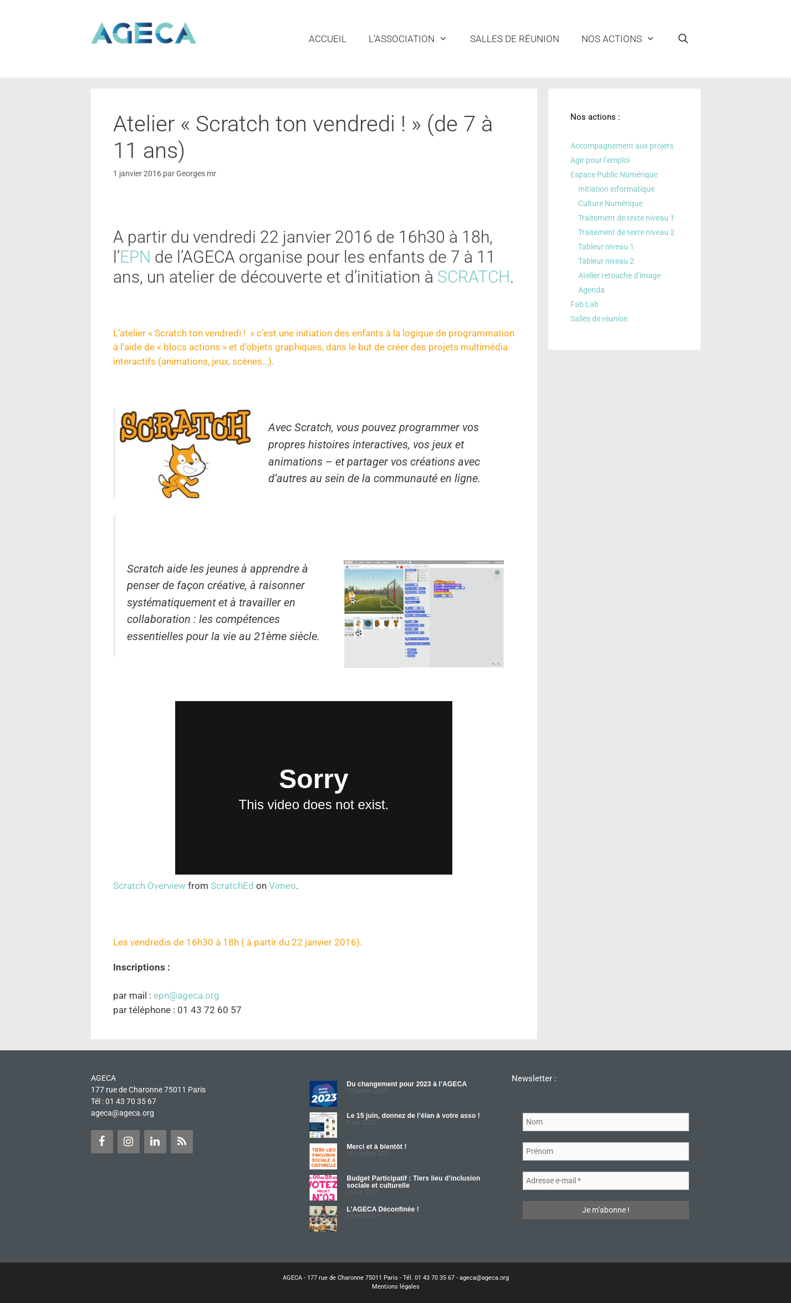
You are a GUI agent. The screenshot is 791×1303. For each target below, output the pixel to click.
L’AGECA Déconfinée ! (382, 1209)
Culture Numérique (610, 203)
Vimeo (282, 885)
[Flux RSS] (182, 1141)
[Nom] (606, 1122)
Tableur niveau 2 (606, 261)
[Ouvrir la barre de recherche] (683, 38)
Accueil (327, 38)
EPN (135, 257)
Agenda (591, 289)
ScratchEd (232, 885)
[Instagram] (129, 1141)
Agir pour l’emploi (600, 160)
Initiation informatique (616, 189)
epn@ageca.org (187, 995)
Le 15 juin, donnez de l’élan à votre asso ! (412, 1116)
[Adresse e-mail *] (606, 1181)
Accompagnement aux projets (621, 145)
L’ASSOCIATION (414, 38)
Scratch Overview (149, 885)
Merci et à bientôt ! (376, 1147)
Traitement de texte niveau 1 (626, 217)
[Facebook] (102, 1141)
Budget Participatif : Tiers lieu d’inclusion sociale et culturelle (413, 1181)
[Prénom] (606, 1151)
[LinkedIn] (155, 1141)
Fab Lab (584, 304)
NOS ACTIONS (623, 38)
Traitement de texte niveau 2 (626, 232)
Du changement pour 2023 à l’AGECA (406, 1084)
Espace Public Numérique (613, 174)
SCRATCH (473, 277)
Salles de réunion (514, 38)
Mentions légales (396, 1286)
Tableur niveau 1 (606, 246)
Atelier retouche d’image (619, 275)
